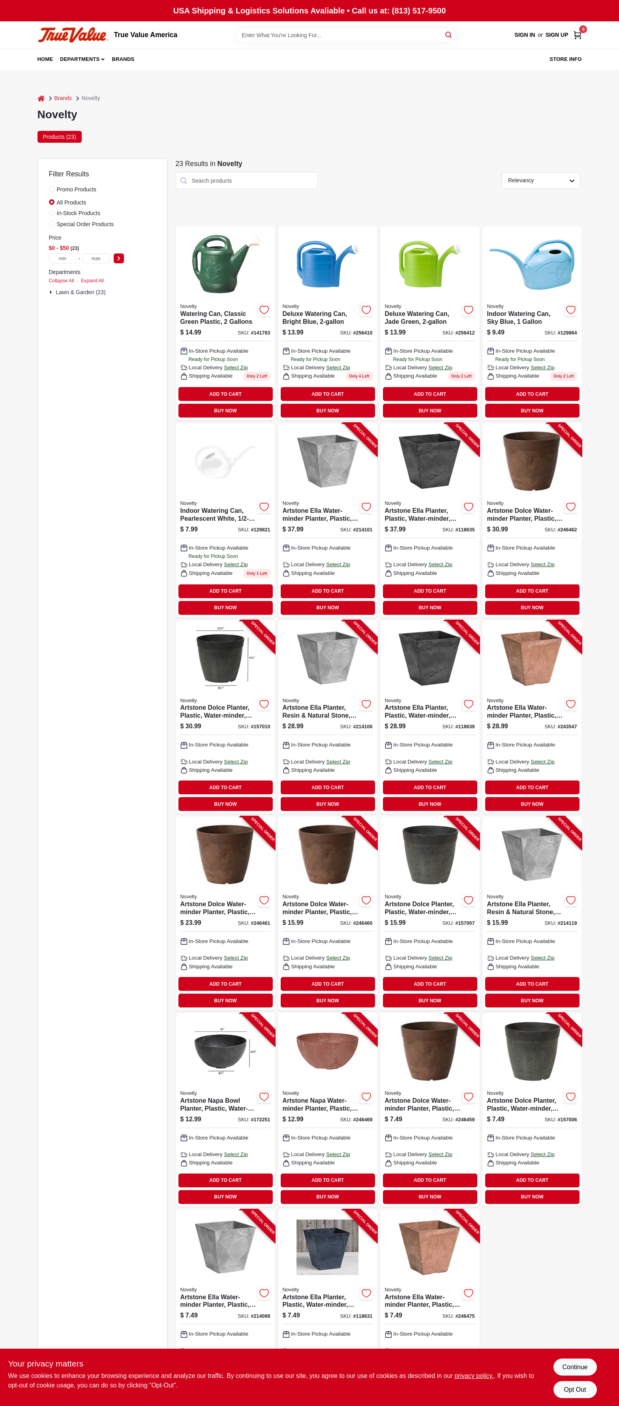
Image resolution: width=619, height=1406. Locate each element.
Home (45, 59)
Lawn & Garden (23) (81, 292)
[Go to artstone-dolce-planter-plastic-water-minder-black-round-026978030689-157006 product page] (532, 1110)
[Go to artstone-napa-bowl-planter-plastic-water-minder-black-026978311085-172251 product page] (225, 1110)
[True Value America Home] (73, 35)
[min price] (63, 258)
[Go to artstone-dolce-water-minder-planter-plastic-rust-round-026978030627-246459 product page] (430, 1110)
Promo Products (76, 189)
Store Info (565, 59)
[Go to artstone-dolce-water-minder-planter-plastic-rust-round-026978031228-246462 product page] (532, 520)
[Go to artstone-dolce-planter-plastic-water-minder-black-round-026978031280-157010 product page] (225, 717)
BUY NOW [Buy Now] (225, 411)
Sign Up (557, 35)
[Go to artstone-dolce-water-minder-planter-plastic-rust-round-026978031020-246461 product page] (225, 913)
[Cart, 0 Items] (577, 35)
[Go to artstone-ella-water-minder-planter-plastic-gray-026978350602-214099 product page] (225, 1306)
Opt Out (575, 1389)
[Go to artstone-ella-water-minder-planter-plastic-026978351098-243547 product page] (532, 717)
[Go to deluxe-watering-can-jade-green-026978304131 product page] (430, 323)
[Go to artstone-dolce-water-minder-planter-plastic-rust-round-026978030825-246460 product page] (327, 913)
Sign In (524, 35)
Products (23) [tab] (59, 137)
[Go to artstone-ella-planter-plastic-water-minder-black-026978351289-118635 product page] (430, 520)
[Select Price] (119, 258)
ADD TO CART (225, 394)
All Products (71, 202)
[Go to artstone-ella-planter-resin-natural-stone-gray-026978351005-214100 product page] (327, 717)
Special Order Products (85, 224)
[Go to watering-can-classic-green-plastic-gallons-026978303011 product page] (225, 323)
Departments (79, 59)
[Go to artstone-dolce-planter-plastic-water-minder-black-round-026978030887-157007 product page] (430, 913)
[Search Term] (345, 35)
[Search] (449, 34)
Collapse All (61, 280)
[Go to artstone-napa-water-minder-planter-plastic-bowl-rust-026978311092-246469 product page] (327, 1110)
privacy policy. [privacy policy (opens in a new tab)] (473, 1375)
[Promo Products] (51, 189)
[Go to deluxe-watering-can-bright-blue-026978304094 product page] (327, 323)
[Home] (41, 98)
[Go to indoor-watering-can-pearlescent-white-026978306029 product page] (225, 520)
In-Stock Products (79, 213)
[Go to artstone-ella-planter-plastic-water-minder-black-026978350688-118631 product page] (327, 1306)
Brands (123, 59)
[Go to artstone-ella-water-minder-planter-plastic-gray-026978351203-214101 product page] (327, 520)
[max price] (96, 258)
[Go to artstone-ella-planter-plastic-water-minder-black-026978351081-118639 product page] (430, 717)
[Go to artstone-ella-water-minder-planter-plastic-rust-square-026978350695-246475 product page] (430, 1306)
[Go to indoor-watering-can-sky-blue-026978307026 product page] (532, 323)
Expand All (92, 280)
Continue (574, 1367)
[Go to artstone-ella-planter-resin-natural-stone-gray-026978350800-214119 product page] (532, 913)
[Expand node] (51, 292)
